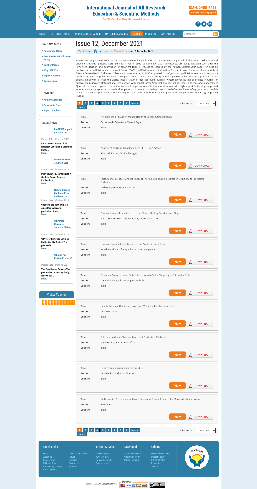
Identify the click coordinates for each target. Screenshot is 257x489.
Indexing (150, 34)
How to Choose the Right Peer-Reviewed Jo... (62, 193)
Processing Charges (88, 34)
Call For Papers (52, 65)
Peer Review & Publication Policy (57, 58)
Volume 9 (118, 51)
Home (42, 34)
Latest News (49, 460)
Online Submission (116, 34)
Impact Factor (158, 457)
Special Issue (51, 81)
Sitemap (73, 466)
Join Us (154, 466)
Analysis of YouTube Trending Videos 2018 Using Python (131, 147)
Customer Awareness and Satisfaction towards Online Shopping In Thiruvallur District (147, 275)
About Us (47, 457)
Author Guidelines (53, 99)
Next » (135, 103)
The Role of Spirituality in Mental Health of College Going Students (136, 116)
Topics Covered (52, 75)
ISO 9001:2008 (158, 460)
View (177, 134)
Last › (82, 107)
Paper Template (52, 110)
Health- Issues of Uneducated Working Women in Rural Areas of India (138, 306)
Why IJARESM (51, 70)
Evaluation (156, 463)
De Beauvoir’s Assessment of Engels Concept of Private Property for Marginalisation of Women (151, 399)
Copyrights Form (52, 105)
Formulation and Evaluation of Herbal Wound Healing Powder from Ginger (141, 213)
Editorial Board (60, 34)
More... (44, 153)
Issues (137, 34)
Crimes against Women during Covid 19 (122, 368)
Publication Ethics (53, 51)
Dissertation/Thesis (160, 453)
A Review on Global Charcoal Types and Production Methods (133, 337)
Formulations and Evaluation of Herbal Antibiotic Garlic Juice (133, 244)
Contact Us (167, 34)
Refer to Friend (50, 469)
